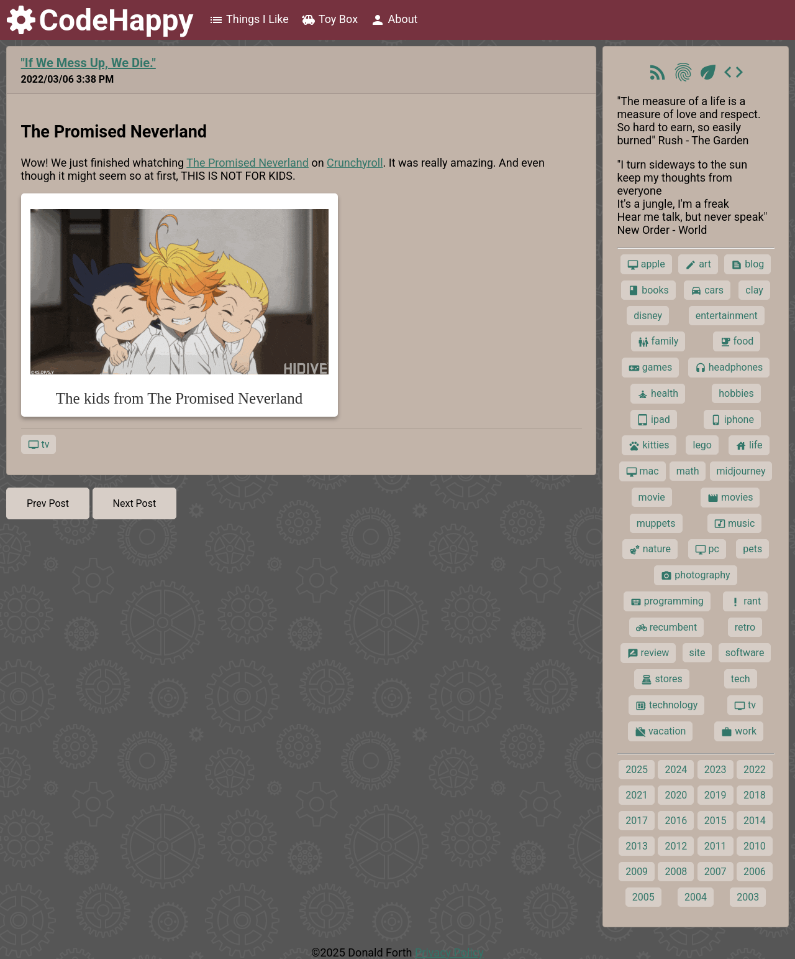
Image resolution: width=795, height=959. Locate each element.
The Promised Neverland (247, 162)
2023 (715, 770)
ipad (653, 420)
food (737, 341)
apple (646, 264)
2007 (715, 872)
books (648, 290)
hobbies (736, 393)
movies (730, 497)
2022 (754, 770)
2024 (676, 770)
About (393, 19)
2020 (676, 795)
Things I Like (249, 19)
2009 (636, 872)
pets (752, 549)
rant (745, 601)
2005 (643, 897)
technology (666, 705)
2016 (676, 821)
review (648, 653)
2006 (754, 872)
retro (745, 627)
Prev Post (48, 503)
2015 (715, 821)
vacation (660, 731)
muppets (656, 523)
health (657, 393)
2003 (748, 897)
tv (39, 444)
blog (747, 264)
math (687, 471)
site (697, 653)
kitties (649, 445)
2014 (754, 821)
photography (695, 575)
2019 (715, 795)
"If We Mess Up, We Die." (88, 62)
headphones (729, 367)
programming (667, 601)
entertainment (727, 316)
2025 (636, 770)
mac (642, 471)
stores (661, 679)
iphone (732, 420)
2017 (636, 821)
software (745, 653)
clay (754, 290)
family (658, 341)
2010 (754, 846)
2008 (676, 872)
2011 (715, 846)
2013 (636, 846)
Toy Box (329, 19)
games (650, 367)
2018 (754, 795)
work (738, 731)
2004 (695, 897)
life (749, 445)
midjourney (741, 471)
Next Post (135, 503)
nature (650, 549)
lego (702, 445)
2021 (636, 795)
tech (740, 679)
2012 (676, 846)
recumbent (666, 627)
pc (707, 549)
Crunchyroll (355, 162)
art (698, 264)
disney (648, 316)
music (734, 523)
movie (651, 497)
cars (707, 290)
